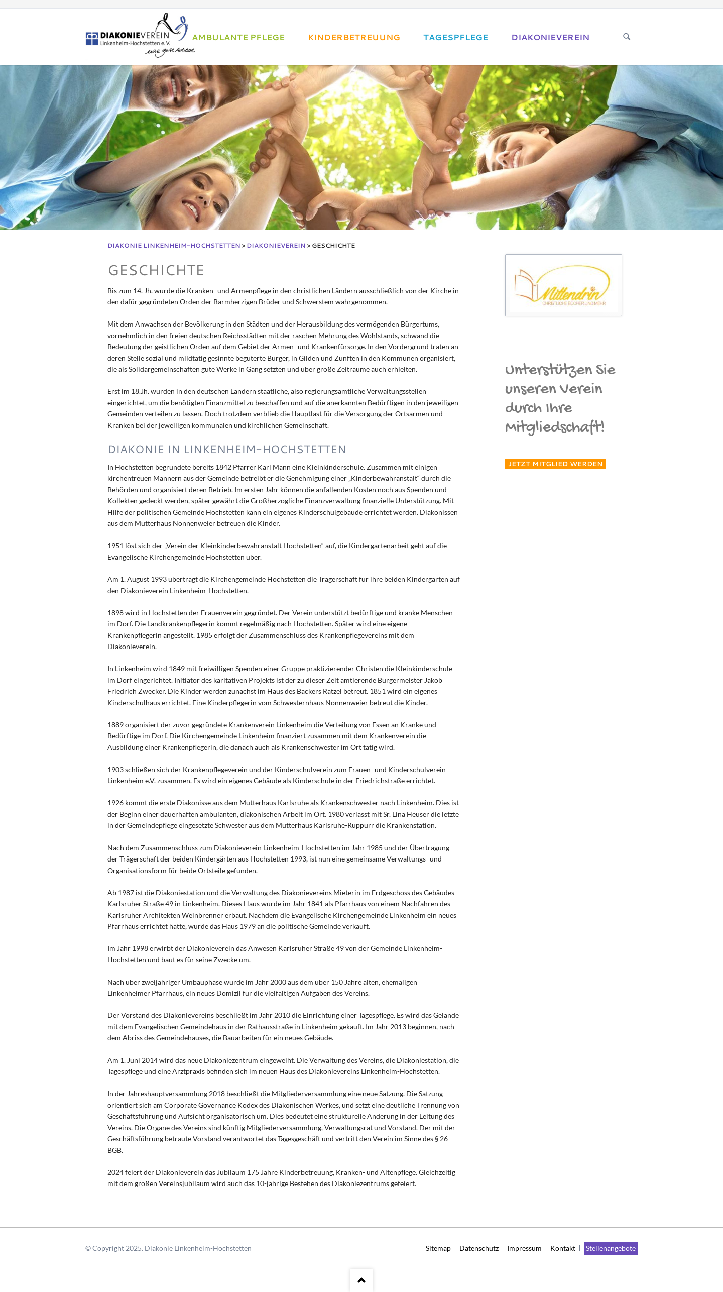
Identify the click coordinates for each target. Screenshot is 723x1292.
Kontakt (562, 1248)
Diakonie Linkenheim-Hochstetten (173, 245)
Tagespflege (455, 37)
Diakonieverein (550, 37)
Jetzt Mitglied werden (555, 464)
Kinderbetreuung (354, 37)
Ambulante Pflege (238, 37)
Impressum (524, 1248)
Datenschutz (479, 1248)
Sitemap (438, 1248)
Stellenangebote (611, 1248)
